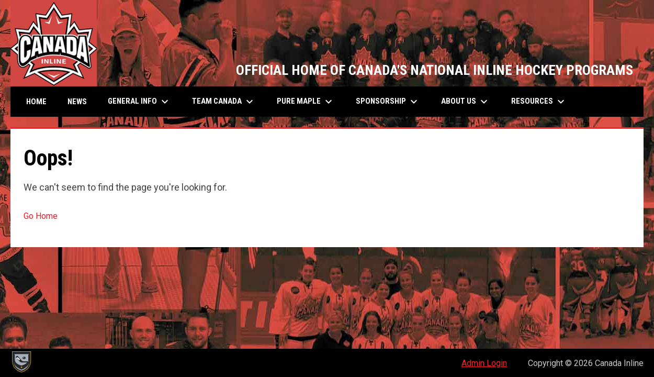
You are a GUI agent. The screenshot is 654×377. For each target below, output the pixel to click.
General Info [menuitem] (139, 101)
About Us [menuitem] (465, 101)
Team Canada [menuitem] (224, 101)
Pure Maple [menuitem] (306, 101)
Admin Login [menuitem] (484, 363)
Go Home (41, 216)
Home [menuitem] (36, 101)
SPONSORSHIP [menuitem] (388, 101)
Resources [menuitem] (539, 101)
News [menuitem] (77, 101)
